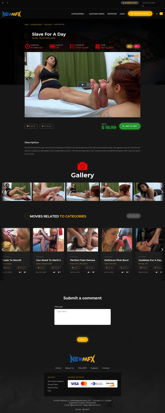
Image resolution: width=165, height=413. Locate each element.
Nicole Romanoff (47, 35)
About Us (69, 365)
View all (133, 213)
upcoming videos (36, 21)
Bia (115, 261)
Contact (106, 365)
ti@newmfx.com (76, 402)
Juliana (38, 261)
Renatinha (83, 261)
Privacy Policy (53, 381)
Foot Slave (5, 254)
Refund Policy (53, 385)
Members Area (124, 3)
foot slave (48, 21)
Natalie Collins (47, 261)
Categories (78, 11)
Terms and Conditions (56, 378)
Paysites (111, 11)
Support (94, 365)
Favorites (46, 123)
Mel (146, 261)
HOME (26, 21)
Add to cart (130, 123)
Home (58, 365)
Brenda (141, 261)
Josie (4, 261)
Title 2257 (82, 365)
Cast (121, 11)
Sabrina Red (108, 261)
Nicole (35, 35)
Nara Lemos (74, 261)
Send (82, 337)
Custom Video (96, 11)
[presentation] (2, 189)
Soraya (9, 261)
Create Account (140, 11)
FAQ (49, 388)
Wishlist (31, 123)
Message (58, 304)
